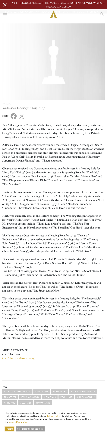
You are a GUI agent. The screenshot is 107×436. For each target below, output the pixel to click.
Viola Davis (50, 397)
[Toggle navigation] (5, 14)
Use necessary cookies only (30, 429)
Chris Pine (9, 402)
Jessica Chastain (30, 397)
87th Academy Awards (83, 391)
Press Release (41, 391)
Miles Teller (25, 402)
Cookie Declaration (18, 421)
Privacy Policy (54, 415)
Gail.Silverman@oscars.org (18, 358)
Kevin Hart (66, 397)
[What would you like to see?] (102, 14)
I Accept (9, 429)
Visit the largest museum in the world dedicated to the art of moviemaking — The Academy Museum (58, 4)
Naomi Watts (43, 402)
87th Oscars (59, 391)
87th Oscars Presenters (17, 391)
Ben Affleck (10, 397)
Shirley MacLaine (86, 397)
